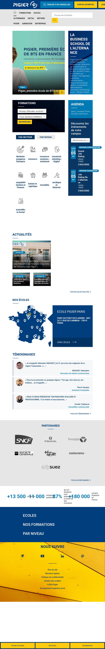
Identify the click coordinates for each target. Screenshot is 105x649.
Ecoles (37, 13)
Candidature (87, 645)
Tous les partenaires (81, 480)
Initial (31, 18)
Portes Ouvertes (85, 4)
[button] (56, 92)
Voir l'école (63, 342)
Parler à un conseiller (56, 4)
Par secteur (25, 137)
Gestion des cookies (52, 581)
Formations (25, 13)
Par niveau (46, 137)
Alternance (19, 18)
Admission (27, 23)
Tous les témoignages (80, 414)
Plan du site (52, 570)
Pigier (16, 23)
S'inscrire (83, 164)
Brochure (52, 645)
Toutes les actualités (80, 292)
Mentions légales (52, 573)
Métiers (41, 18)
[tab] (25, 137)
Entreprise (40, 23)
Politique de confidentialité (52, 577)
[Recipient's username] (72, 15)
